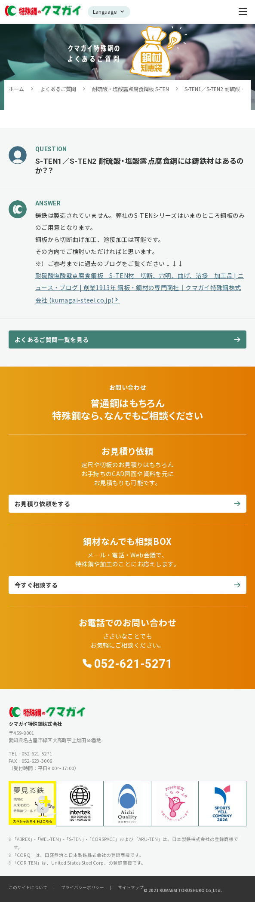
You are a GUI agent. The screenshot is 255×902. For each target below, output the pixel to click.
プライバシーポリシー (82, 887)
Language (105, 11)
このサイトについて (28, 887)
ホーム (16, 89)
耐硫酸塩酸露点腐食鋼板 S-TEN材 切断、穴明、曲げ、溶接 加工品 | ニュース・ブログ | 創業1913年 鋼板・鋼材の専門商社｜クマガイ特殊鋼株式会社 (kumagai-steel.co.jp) (139, 287)
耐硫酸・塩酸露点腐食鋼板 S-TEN (130, 89)
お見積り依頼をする (42, 503)
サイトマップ (131, 887)
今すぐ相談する (36, 585)
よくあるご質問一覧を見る (52, 339)
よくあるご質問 (58, 89)
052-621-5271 (133, 664)
